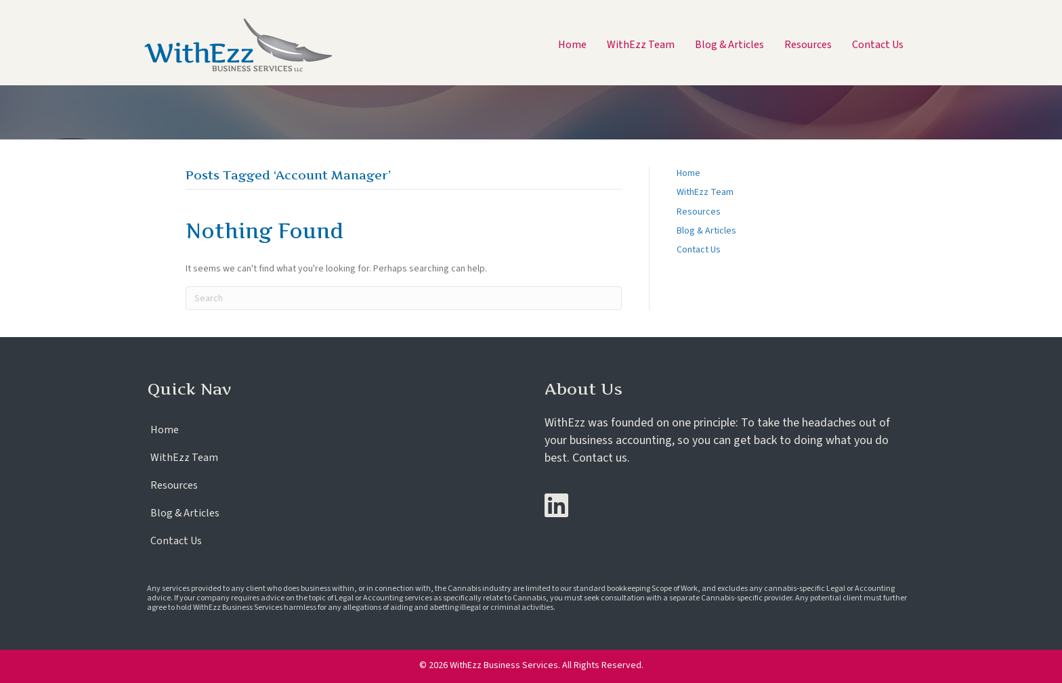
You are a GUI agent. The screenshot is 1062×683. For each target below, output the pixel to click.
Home (688, 173)
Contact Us (699, 250)
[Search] (404, 298)
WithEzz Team (705, 192)
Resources (699, 212)
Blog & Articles (706, 231)
